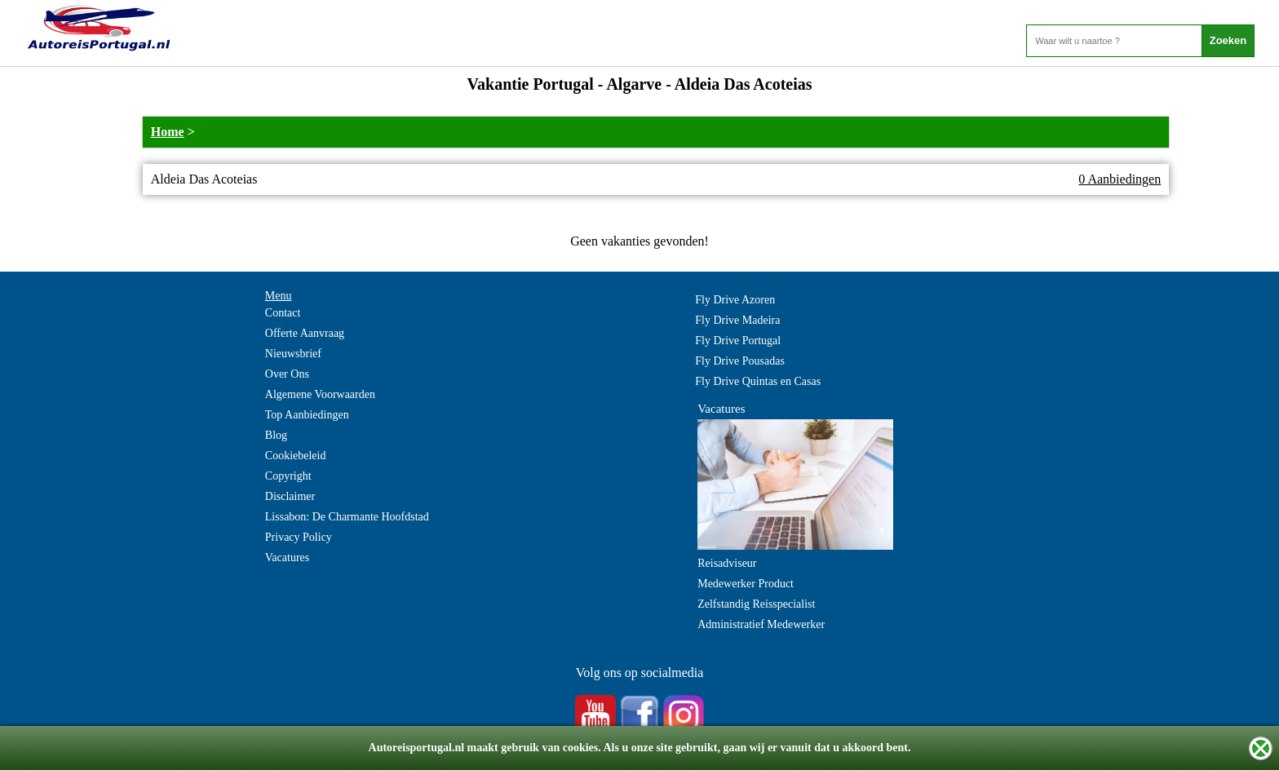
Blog (276, 435)
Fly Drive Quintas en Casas (758, 381)
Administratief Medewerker (761, 624)
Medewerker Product (745, 584)
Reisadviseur (726, 563)
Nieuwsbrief (293, 353)
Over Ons (287, 374)
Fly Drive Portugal (738, 340)
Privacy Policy (298, 537)
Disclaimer (290, 496)
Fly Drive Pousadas (740, 361)
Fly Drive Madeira (737, 320)
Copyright (288, 476)
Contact (283, 313)
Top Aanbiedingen (307, 415)
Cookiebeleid (295, 455)
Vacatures (287, 557)
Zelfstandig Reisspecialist (756, 604)
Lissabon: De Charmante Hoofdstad (347, 517)
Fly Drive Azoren (735, 300)
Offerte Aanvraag (304, 333)
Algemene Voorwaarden (320, 394)
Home (167, 132)
